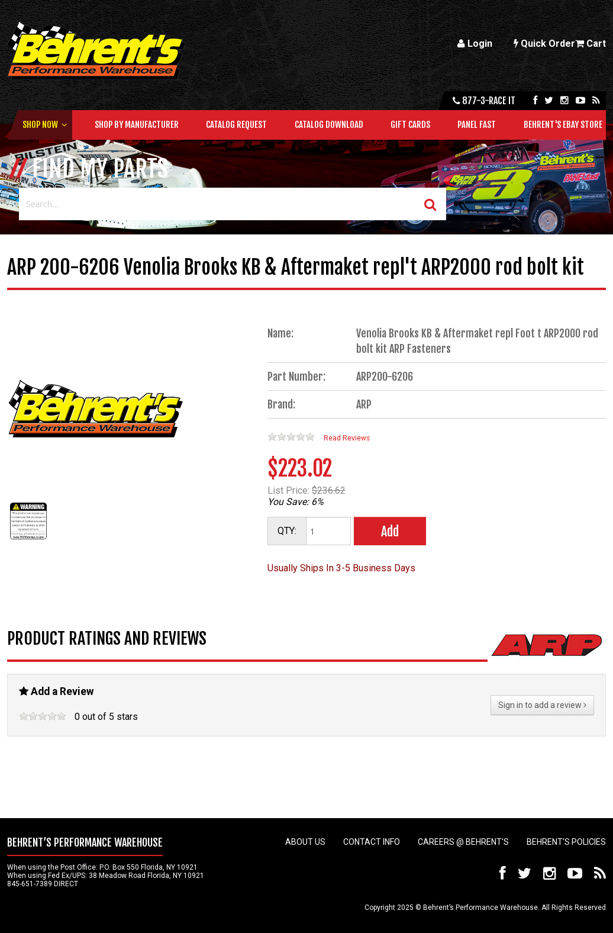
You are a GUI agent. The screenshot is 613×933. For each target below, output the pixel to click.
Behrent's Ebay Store (563, 124)
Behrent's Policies (566, 842)
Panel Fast (476, 124)
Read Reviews (347, 438)
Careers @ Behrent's (463, 842)
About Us (305, 842)
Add (390, 531)
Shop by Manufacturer (137, 124)
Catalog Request (236, 124)
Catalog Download (329, 124)
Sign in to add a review (542, 705)
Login (474, 43)
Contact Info (371, 842)
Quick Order (544, 43)
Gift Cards (410, 124)
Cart (590, 43)
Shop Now (40, 124)
